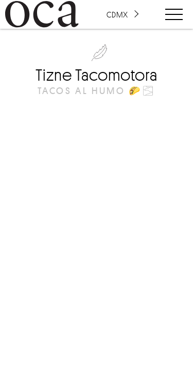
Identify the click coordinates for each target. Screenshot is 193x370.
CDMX (117, 14)
